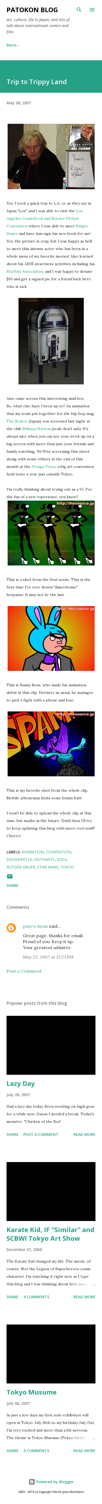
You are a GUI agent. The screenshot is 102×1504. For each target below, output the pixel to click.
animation (33, 851)
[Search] (79, 9)
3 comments (36, 1450)
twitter (38, 45)
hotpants (44, 859)
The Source (17, 421)
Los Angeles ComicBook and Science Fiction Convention (45, 218)
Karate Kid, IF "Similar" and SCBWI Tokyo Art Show (50, 1234)
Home (12, 45)
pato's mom (35, 926)
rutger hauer (21, 867)
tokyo (67, 867)
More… (66, 45)
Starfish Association (25, 271)
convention (58, 851)
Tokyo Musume (32, 1391)
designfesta (19, 859)
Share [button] (12, 885)
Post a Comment (24, 971)
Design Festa (43, 466)
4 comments (36, 1296)
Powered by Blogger (51, 1481)
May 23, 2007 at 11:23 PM (48, 957)
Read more (84, 1134)
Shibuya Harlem (37, 428)
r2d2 (62, 859)
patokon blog (32, 9)
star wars (47, 867)
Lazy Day (21, 1083)
